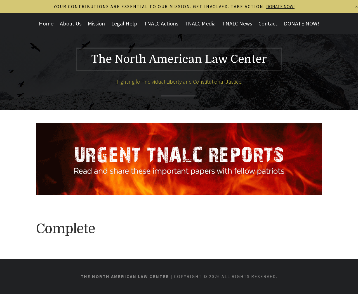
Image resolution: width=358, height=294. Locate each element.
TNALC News (237, 23)
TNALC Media (200, 23)
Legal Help (124, 23)
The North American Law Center (179, 59)
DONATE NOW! (301, 23)
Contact (267, 23)
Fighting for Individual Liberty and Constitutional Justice (179, 81)
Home (46, 23)
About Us (70, 23)
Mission (96, 23)
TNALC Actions (161, 23)
